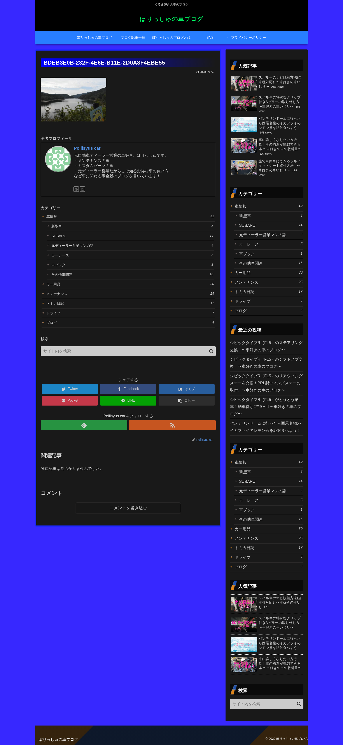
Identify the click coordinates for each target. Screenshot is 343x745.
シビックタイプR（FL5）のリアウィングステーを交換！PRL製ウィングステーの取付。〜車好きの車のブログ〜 (266, 383)
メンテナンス (130, 299)
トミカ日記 (130, 309)
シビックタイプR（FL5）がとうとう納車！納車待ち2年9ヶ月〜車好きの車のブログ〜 (265, 406)
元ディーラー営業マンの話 (132, 247)
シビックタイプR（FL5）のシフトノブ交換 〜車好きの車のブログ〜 (266, 363)
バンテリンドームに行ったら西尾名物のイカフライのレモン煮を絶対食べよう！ (265, 426)
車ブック (132, 268)
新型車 (132, 227)
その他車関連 (132, 278)
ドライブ (130, 319)
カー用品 (130, 288)
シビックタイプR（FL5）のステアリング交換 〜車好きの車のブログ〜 (266, 346)
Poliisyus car (87, 148)
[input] (128, 359)
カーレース (132, 258)
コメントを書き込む (128, 515)
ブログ (130, 330)
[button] (211, 358)
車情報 (130, 216)
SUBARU (132, 237)
